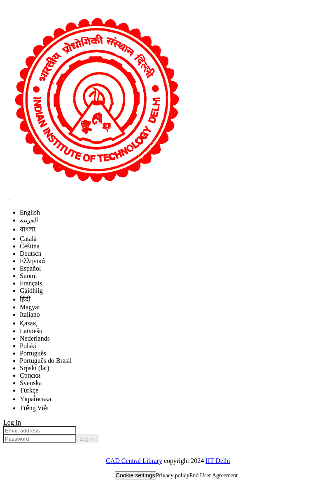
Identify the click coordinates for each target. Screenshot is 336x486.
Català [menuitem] (28, 238)
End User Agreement (213, 475)
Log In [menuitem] (12, 422)
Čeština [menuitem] (30, 246)
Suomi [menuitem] (28, 275)
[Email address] (39, 430)
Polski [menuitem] (28, 345)
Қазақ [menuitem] (28, 323)
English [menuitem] (30, 212)
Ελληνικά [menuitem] (32, 260)
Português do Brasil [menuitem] (46, 360)
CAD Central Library (134, 460)
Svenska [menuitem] (31, 382)
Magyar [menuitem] (30, 307)
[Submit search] (9, 199)
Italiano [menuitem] (30, 314)
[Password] (39, 439)
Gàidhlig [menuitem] (31, 290)
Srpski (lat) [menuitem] (34, 368)
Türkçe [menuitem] (29, 390)
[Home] (96, 189)
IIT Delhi (217, 460)
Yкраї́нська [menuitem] (35, 398)
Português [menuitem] (33, 353)
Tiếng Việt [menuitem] (34, 407)
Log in (86, 439)
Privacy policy (172, 475)
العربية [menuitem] (29, 220)
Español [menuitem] (30, 268)
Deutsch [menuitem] (30, 253)
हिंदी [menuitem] (25, 299)
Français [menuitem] (31, 283)
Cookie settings (135, 475)
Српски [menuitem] (30, 375)
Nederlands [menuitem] (35, 338)
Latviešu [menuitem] (31, 330)
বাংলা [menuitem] (27, 229)
